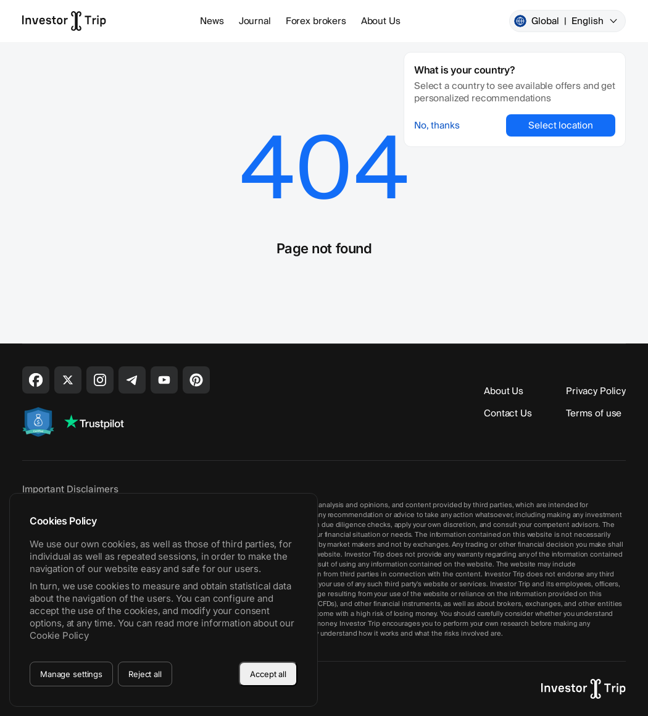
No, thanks (437, 125)
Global (566, 21)
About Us (381, 21)
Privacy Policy (596, 391)
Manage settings (71, 674)
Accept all (268, 674)
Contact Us (508, 413)
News (211, 21)
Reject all (145, 674)
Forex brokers (316, 21)
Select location (560, 125)
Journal (255, 21)
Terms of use (593, 413)
